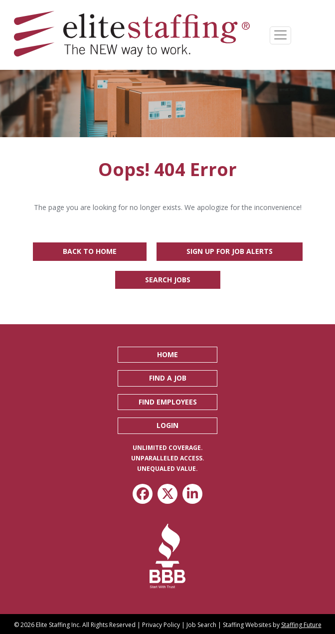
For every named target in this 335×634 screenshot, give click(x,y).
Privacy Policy (161, 625)
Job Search (201, 625)
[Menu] (280, 35)
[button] (167, 355)
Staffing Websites (247, 625)
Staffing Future (301, 625)
